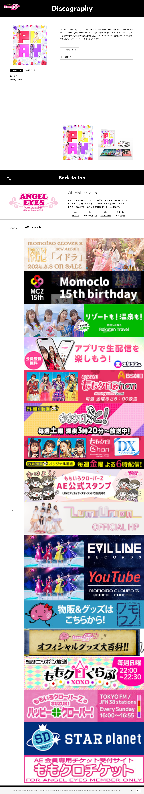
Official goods (33, 227)
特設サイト (69, 50)
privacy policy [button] (115, 790)
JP (92, 215)
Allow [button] (138, 791)
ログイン (75, 215)
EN (96, 215)
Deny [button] (132, 791)
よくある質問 (106, 215)
